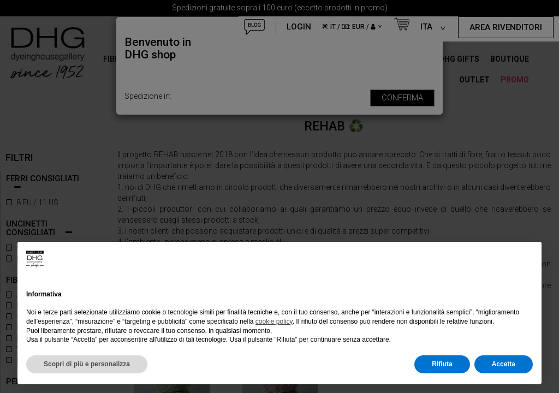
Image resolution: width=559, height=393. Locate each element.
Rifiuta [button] (442, 364)
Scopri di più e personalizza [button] (87, 364)
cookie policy (274, 321)
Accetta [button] (503, 364)
